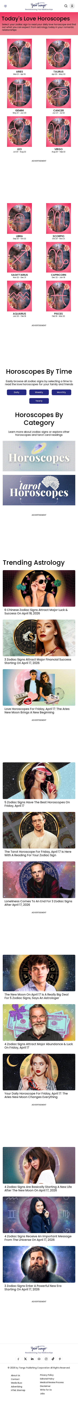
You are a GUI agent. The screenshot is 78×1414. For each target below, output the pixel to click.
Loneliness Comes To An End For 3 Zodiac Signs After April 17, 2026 (38, 903)
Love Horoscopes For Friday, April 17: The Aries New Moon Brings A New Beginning (37, 710)
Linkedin (32, 1359)
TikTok (53, 1359)
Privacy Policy (47, 1375)
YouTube (39, 1359)
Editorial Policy (47, 1378)
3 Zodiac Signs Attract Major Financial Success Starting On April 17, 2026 (37, 661)
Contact (15, 1379)
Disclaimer (45, 1386)
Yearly (39, 400)
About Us (15, 1375)
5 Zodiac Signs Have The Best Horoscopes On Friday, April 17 (37, 804)
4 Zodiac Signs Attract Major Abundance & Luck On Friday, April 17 (38, 1045)
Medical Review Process (52, 1382)
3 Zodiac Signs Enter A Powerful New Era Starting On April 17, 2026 (32, 1287)
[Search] (65, 6)
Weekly (39, 392)
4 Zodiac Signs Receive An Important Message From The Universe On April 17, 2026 (38, 1238)
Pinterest (60, 1359)
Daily (16, 392)
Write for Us (46, 1389)
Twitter (25, 1359)
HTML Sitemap (18, 1390)
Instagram (46, 1359)
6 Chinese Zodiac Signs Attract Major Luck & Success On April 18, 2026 (36, 611)
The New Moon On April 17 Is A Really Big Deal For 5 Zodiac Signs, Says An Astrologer (36, 996)
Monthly (61, 392)
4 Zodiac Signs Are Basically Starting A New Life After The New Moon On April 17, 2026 (38, 1188)
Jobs (42, 1393)
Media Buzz (16, 1382)
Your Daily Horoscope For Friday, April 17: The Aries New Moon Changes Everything (36, 1095)
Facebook (18, 1359)
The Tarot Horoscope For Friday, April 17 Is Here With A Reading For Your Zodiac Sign (37, 853)
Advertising (16, 1386)
